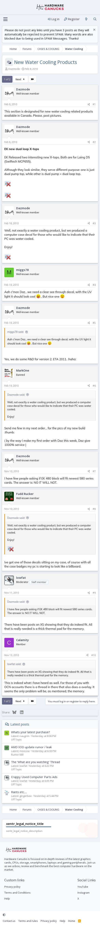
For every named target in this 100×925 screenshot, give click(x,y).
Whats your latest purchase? (30, 732)
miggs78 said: (15, 331)
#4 (94, 285)
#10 (93, 655)
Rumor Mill (17, 754)
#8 (94, 509)
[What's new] (86, 19)
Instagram (84, 892)
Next (21, 79)
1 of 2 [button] (7, 79)
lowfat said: (14, 664)
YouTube (83, 886)
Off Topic (16, 739)
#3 (94, 223)
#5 (94, 322)
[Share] (88, 104)
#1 (94, 104)
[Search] (95, 19)
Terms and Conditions (17, 892)
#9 (94, 592)
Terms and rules (28, 921)
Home (71, 921)
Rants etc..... (19, 792)
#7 (94, 471)
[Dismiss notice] (93, 30)
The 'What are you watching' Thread (35, 762)
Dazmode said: (16, 394)
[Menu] (5, 19)
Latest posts (19, 724)
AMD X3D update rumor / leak (31, 747)
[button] (4, 915)
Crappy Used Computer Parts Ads (34, 777)
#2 (94, 142)
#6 (94, 385)
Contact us (9, 921)
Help (7, 898)
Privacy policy (12, 886)
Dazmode (14, 69)
